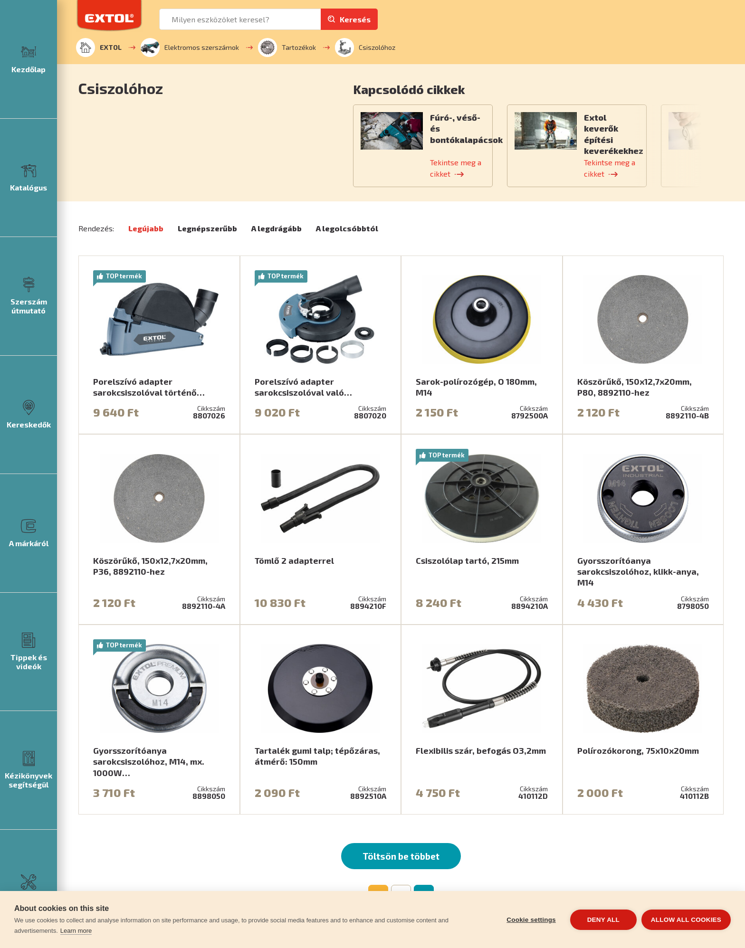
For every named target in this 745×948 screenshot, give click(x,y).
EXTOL (99, 47)
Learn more (76, 930)
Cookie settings (531, 919)
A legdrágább (276, 228)
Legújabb (145, 228)
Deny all (603, 919)
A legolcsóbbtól (347, 228)
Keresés (355, 19)
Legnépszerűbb (207, 228)
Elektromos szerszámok (190, 47)
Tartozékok (287, 47)
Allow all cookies (686, 919)
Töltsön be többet (401, 856)
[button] (511, 89)
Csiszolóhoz (365, 47)
